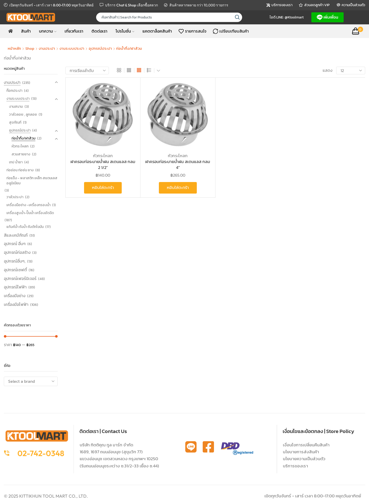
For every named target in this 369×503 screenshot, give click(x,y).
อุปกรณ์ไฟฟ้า (15, 287)
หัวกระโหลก (103, 156)
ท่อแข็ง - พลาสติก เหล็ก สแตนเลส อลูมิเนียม (31, 180)
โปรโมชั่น (125, 31)
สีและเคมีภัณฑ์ (16, 235)
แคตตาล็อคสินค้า (157, 31)
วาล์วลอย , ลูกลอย (23, 114)
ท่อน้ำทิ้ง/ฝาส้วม (23, 138)
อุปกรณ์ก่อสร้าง (17, 252)
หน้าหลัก (14, 48)
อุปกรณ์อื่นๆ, (14, 261)
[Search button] (237, 17)
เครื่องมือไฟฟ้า (16, 304)
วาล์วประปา (14, 197)
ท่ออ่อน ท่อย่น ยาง (20, 170)
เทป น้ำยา (16, 162)
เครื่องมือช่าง (14, 296)
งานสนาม (16, 106)
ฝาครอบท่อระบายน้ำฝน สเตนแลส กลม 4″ (177, 164)
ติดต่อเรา (99, 31)
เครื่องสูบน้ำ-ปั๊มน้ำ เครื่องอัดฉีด (30, 213)
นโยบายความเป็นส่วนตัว (304, 458)
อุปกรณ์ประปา (100, 48)
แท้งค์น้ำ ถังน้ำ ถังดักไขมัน (25, 226)
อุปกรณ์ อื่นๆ (15, 243)
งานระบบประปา (71, 48)
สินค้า (26, 31)
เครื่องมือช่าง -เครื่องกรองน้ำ (28, 205)
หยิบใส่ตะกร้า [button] (103, 188)
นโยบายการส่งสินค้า (301, 451)
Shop (29, 48)
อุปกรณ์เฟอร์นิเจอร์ (20, 278)
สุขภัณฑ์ (15, 122)
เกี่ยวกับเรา (74, 31)
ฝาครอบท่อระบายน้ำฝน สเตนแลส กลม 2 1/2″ (102, 164)
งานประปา (47, 48)
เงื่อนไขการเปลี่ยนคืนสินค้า (306, 444)
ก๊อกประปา (14, 90)
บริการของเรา (295, 465)
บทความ (47, 31)
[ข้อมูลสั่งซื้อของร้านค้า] (87, 70)
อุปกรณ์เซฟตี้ (15, 270)
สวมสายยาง (21, 154)
